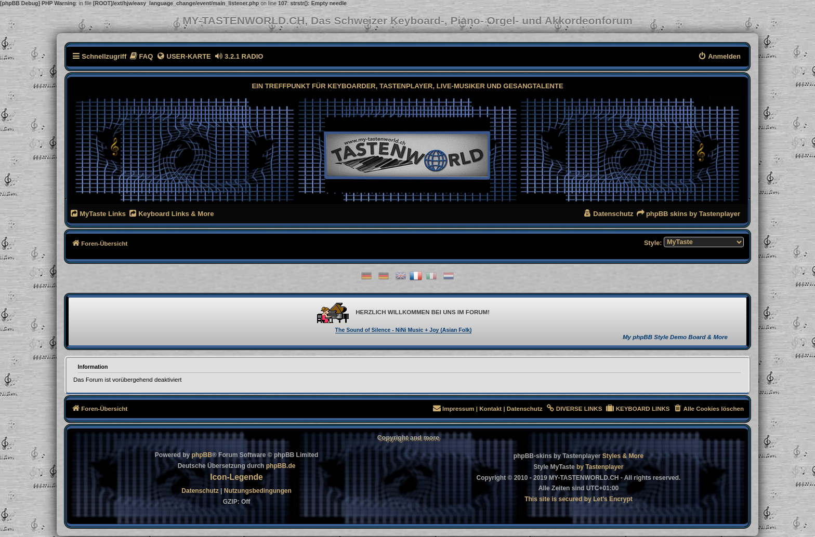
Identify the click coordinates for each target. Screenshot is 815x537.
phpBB (202, 455)
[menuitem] (141, 56)
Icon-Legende (236, 477)
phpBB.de (281, 465)
